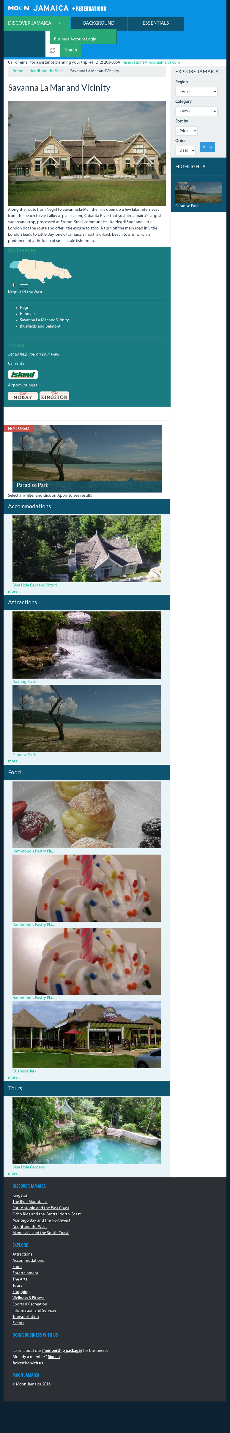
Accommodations (28, 1261)
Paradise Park (32, 485)
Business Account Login (75, 39)
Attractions (22, 1254)
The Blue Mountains (30, 1202)
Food (17, 1267)
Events (18, 1323)
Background (99, 23)
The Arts (19, 1279)
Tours (17, 1285)
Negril (25, 308)
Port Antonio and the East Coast (40, 1208)
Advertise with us (27, 1363)
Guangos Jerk (24, 1071)
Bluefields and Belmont (40, 326)
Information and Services (34, 1310)
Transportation (25, 1317)
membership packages (62, 1351)
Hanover (27, 314)
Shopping (21, 1292)
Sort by (181, 121)
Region (181, 82)
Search (70, 50)
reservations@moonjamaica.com (151, 62)
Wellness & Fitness (28, 1298)
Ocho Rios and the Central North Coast (46, 1214)
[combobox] (24, 37)
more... (14, 591)
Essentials (156, 23)
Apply (207, 147)
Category (183, 102)
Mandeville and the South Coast (40, 1233)
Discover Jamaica (34, 23)
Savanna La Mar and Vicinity (44, 320)
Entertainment (25, 1273)
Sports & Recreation (29, 1304)
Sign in (54, 1357)
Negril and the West (46, 71)
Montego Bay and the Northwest (41, 1220)
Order (180, 141)
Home (17, 71)
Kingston (20, 1195)
